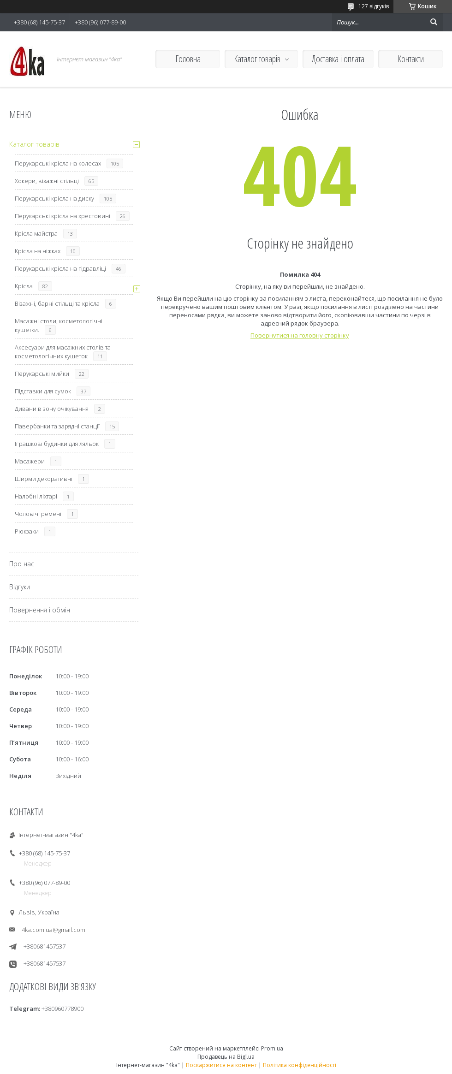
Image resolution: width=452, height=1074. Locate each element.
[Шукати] (433, 22)
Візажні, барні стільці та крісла (57, 303)
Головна (188, 59)
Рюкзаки (27, 531)
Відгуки (19, 586)
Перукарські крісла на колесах (58, 163)
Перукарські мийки (42, 373)
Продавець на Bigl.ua (226, 1057)
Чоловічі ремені (38, 514)
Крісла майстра (36, 233)
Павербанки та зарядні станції (57, 426)
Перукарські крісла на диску (54, 198)
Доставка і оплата (338, 59)
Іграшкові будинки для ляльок (57, 443)
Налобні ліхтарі (36, 496)
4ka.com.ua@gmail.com (53, 929)
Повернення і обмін (39, 609)
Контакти (411, 59)
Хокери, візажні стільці (47, 181)
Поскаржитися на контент (221, 1065)
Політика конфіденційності (299, 1065)
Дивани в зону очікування (52, 408)
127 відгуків (373, 6)
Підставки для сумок (43, 391)
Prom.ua (272, 1048)
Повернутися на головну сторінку (299, 335)
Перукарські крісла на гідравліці (60, 268)
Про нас (21, 563)
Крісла (24, 286)
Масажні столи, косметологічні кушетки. (58, 325)
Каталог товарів (257, 59)
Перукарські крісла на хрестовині (62, 216)
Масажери (30, 461)
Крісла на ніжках (37, 251)
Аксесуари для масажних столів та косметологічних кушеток (63, 351)
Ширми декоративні (43, 479)
